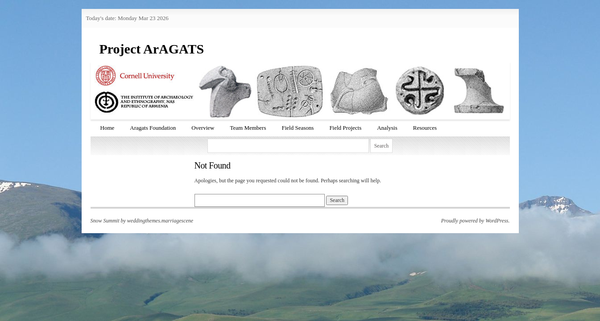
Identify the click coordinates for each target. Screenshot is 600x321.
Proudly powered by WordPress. (475, 221)
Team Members (248, 127)
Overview (202, 127)
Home (107, 127)
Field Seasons (298, 127)
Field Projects (345, 127)
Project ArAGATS (151, 48)
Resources (425, 127)
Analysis (387, 127)
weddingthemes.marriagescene (160, 221)
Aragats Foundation (153, 127)
